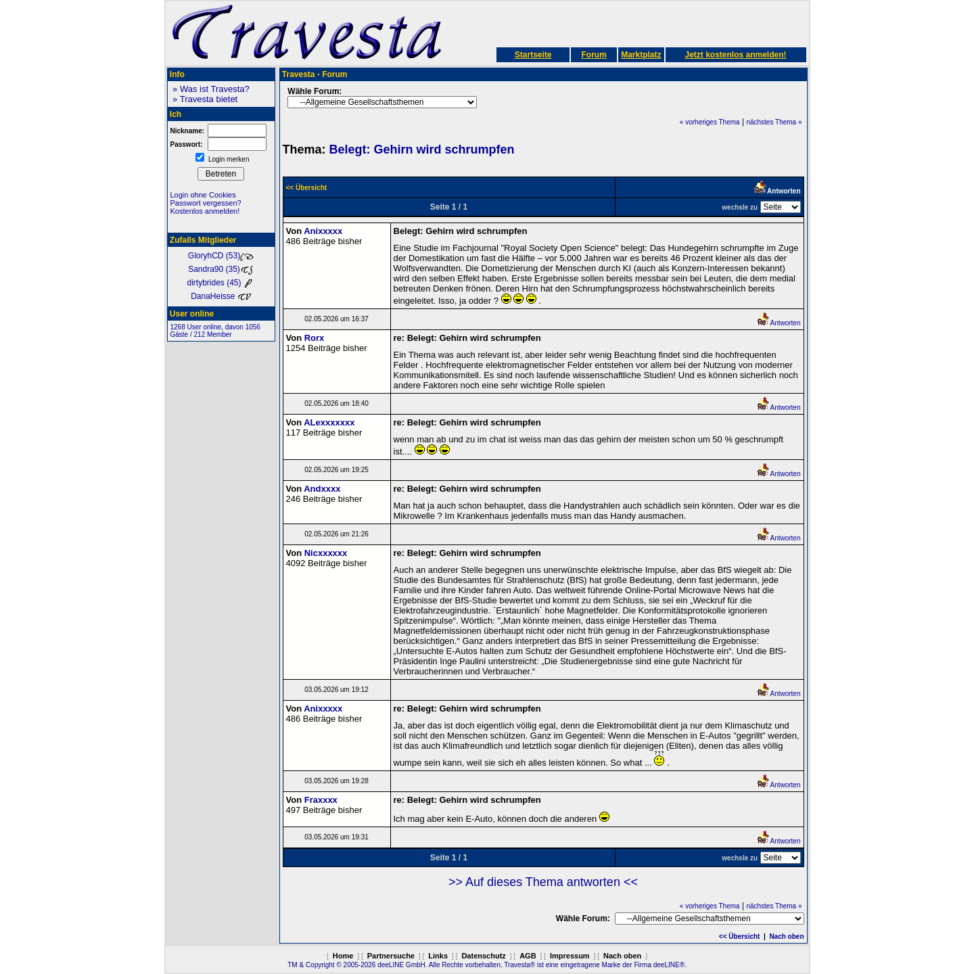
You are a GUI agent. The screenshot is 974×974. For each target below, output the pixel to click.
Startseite (533, 55)
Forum (593, 55)
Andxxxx (322, 489)
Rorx (314, 338)
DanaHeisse (221, 296)
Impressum (570, 956)
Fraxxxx (321, 800)
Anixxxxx (323, 231)
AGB (527, 956)
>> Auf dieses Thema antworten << (543, 882)
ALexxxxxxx (329, 422)
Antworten (778, 323)
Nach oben (786, 936)
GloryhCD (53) (221, 255)
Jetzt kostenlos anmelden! (735, 55)
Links (438, 956)
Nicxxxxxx (326, 553)
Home (343, 956)
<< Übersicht (739, 936)
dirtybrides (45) (220, 282)
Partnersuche (391, 956)
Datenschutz (483, 956)
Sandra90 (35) (221, 269)
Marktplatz (641, 55)
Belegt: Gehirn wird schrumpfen (422, 149)
